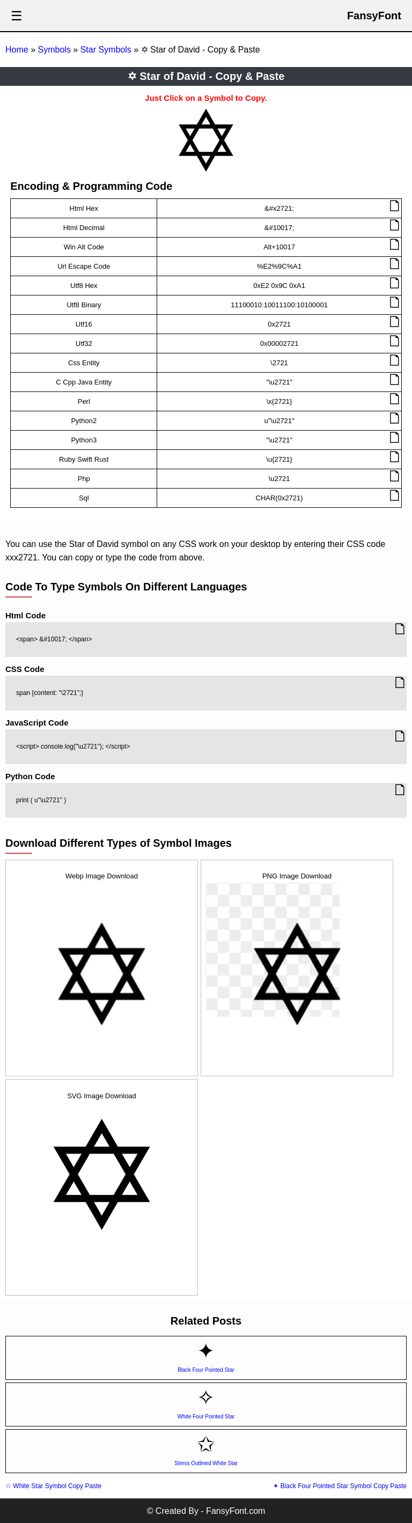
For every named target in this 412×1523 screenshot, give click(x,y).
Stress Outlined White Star (206, 1463)
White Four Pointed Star (206, 1417)
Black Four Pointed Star (206, 1370)
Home (16, 49)
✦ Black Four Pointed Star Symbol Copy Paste (340, 1486)
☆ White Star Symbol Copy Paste (53, 1486)
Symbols (54, 49)
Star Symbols (105, 49)
